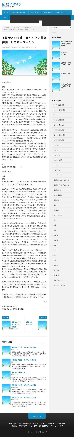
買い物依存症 (43, 426)
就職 (55, 205)
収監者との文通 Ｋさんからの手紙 (23, 397)
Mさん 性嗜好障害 (59, 130)
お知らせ (35, 17)
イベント (56, 165)
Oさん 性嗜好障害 (59, 140)
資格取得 (56, 275)
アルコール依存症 (25, 423)
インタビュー (24, 17)
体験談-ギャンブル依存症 (61, 185)
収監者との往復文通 (18, 372)
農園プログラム (61, 12)
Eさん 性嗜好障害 (59, 120)
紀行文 (56, 250)
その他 (56, 150)
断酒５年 (29, 322)
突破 (55, 245)
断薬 (55, 225)
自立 (55, 260)
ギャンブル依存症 (39, 423)
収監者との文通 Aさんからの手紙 (23, 347)
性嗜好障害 (61, 423)
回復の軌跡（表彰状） (18, 12)
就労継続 (56, 200)
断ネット (56, 220)
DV (61, 426)
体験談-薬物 (57, 190)
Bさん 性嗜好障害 (16, 47)
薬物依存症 (51, 423)
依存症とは (12, 423)
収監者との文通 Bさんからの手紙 (23, 385)
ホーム (6, 12)
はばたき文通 (48, 12)
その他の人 (57, 155)
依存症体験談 (34, 12)
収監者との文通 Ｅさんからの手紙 (23, 360)
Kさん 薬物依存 (59, 125)
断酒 (55, 230)
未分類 (56, 235)
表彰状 (56, 265)
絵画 (5, 17)
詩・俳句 (13, 17)
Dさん (55, 115)
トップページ (32, 47)
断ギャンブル (58, 215)
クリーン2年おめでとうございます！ (66, 86)
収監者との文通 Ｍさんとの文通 (16, 324)
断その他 (56, 210)
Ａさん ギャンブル (59, 285)
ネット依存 (33, 426)
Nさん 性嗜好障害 (59, 135)
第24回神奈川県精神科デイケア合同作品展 (66, 43)
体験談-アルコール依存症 (61, 180)
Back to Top (37, 416)
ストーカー (54, 426)
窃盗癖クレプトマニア (19, 426)
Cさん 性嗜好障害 (59, 110)
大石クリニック (42, 432)
